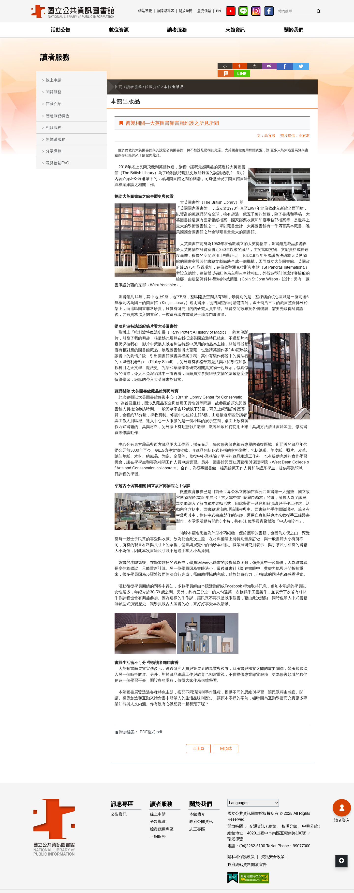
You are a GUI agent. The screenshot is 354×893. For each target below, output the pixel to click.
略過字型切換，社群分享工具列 (202, 61)
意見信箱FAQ (57, 163)
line (310, 66)
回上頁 (198, 741)
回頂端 (226, 741)
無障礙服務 (55, 139)
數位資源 (119, 29)
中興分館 (310, 818)
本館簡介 (197, 807)
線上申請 (53, 80)
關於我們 (293, 29)
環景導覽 (235, 831)
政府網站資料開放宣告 (247, 857)
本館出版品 (174, 79)
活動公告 (60, 29)
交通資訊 (257, 818)
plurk (295, 66)
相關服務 (53, 127)
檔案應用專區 (162, 822)
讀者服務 (177, 29)
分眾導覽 (53, 151)
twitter (280, 66)
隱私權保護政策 (241, 849)
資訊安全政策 (273, 849)
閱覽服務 (53, 92)
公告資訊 (119, 807)
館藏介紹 (53, 104)
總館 (272, 818)
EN (218, 11)
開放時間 (185, 11)
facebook (266, 66)
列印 (251, 66)
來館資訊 (235, 29)
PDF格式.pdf (151, 724)
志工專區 (197, 822)
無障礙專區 (165, 11)
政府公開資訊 (201, 815)
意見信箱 (204, 11)
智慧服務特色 (57, 116)
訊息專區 (123, 796)
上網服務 (158, 830)
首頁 (119, 79)
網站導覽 (145, 11)
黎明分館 (289, 818)
